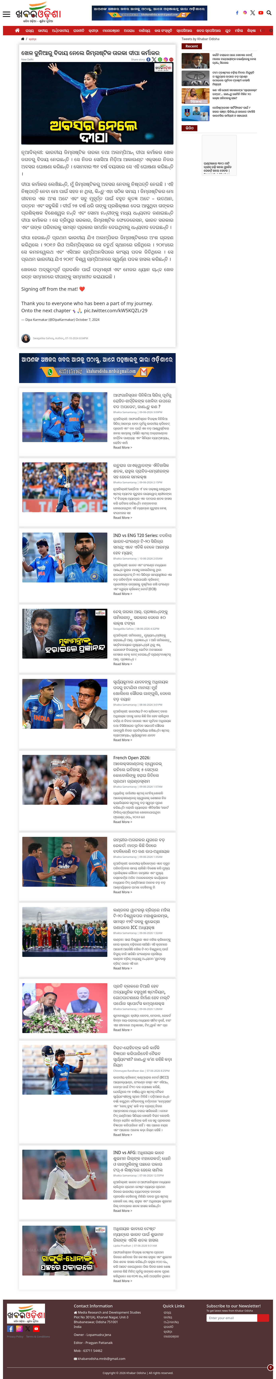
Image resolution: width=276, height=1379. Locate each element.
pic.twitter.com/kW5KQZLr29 (116, 310)
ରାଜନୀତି (78, 30)
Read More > (122, 447)
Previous (263, 31)
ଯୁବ (228, 30)
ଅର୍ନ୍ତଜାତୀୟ (60, 30)
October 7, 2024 (87, 319)
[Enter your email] (232, 1318)
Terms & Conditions (38, 1336)
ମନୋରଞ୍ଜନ (111, 30)
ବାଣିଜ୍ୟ (144, 30)
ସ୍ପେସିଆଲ (184, 30)
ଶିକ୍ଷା (251, 30)
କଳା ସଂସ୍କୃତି (163, 30)
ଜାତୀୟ (43, 30)
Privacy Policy (15, 1336)
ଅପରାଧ (129, 30)
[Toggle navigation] (269, 12)
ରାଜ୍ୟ (29, 30)
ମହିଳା (239, 30)
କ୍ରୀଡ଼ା (93, 30)
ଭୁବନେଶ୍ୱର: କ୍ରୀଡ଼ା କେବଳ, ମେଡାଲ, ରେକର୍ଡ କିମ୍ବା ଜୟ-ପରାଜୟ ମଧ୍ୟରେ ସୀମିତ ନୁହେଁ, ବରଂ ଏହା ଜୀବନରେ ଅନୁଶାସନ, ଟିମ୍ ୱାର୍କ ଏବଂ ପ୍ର (142, 1020)
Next (271, 31)
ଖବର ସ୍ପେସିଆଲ (209, 30)
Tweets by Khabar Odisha (200, 39)
